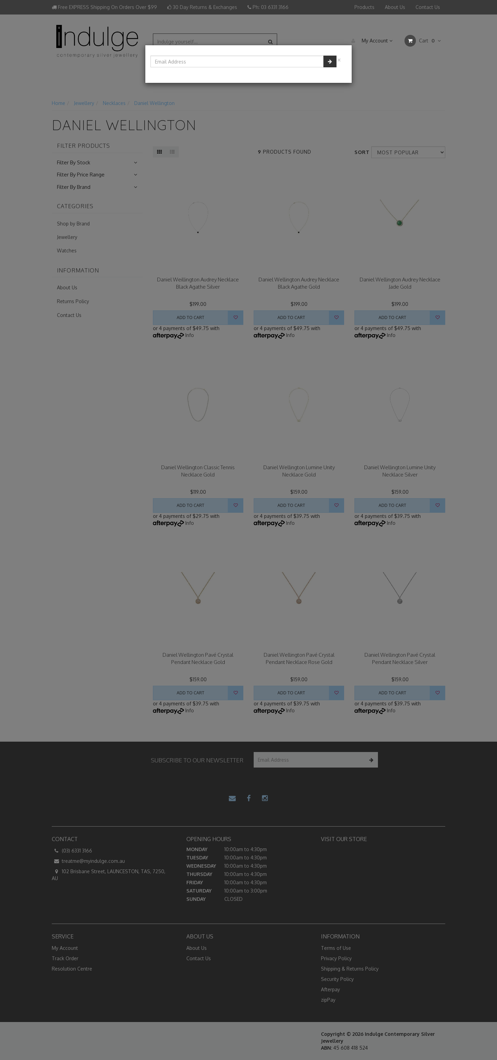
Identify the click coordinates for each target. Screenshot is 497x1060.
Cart (423, 41)
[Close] (339, 59)
